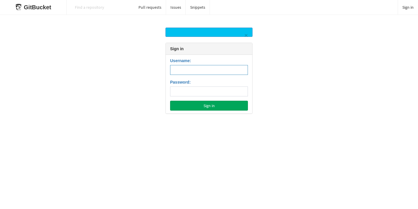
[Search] (100, 7)
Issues (175, 7)
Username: (180, 60)
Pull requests (149, 7)
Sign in (408, 7)
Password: (180, 82)
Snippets (197, 7)
